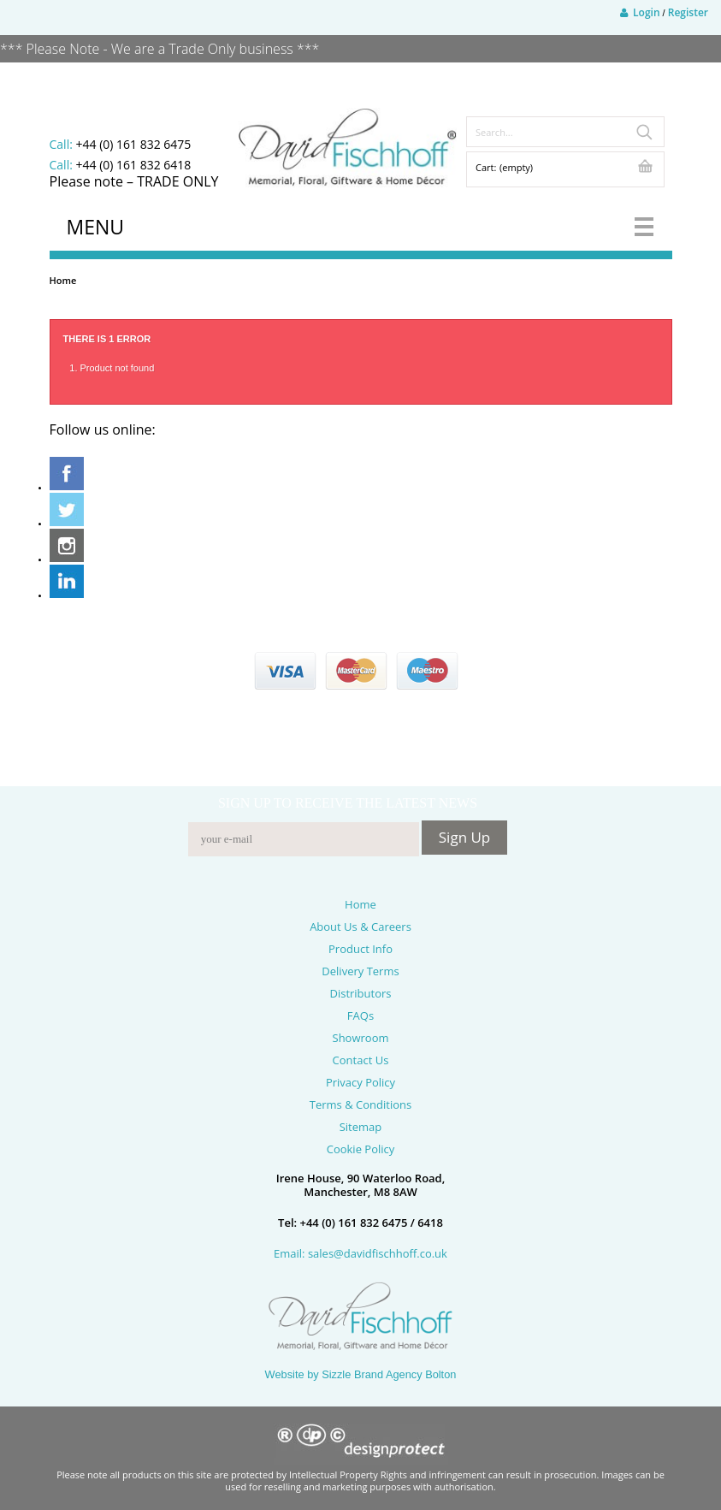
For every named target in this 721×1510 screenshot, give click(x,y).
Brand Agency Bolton (405, 1374)
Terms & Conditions (360, 1104)
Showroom (361, 1037)
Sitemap (361, 1126)
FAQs (360, 1015)
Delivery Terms (360, 971)
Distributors (360, 993)
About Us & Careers (360, 926)
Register (688, 12)
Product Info (360, 948)
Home (63, 280)
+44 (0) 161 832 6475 (133, 144)
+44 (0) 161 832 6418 (133, 165)
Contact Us (361, 1060)
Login (640, 12)
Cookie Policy (361, 1149)
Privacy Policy (360, 1082)
